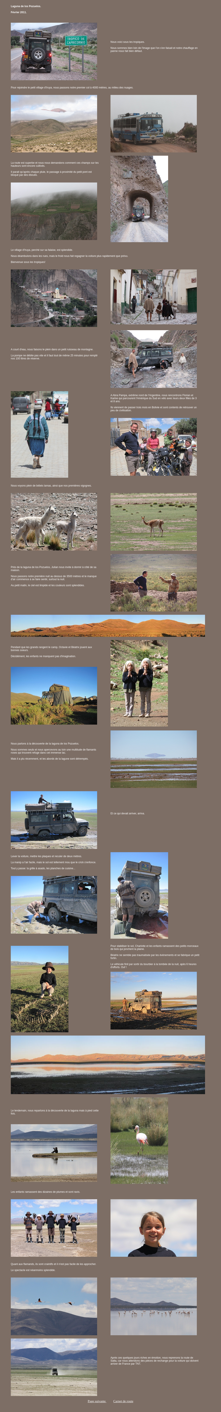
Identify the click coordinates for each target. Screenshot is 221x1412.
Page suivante (97, 1401)
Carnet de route (123, 1401)
